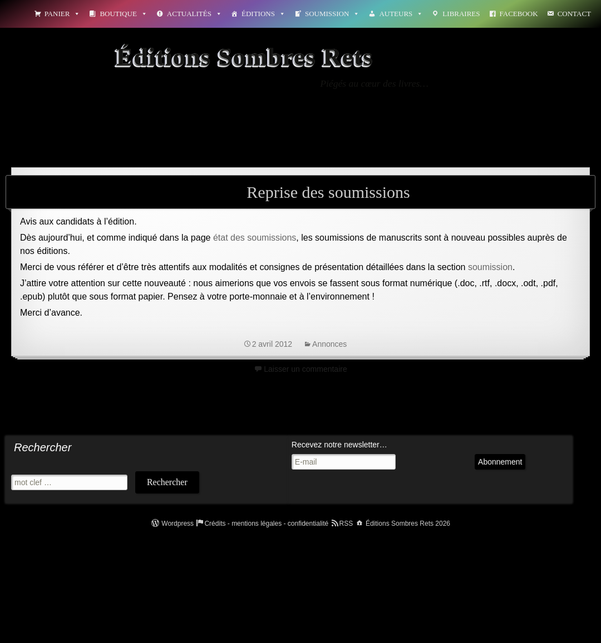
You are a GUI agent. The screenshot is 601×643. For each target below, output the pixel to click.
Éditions (263, 13)
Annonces (329, 344)
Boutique (123, 13)
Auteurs (401, 13)
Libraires (461, 13)
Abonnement (500, 461)
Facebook (519, 13)
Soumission (332, 13)
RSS (346, 523)
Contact (574, 13)
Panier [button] (63, 13)
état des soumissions (254, 237)
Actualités (194, 13)
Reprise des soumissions (328, 192)
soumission (490, 267)
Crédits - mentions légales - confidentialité (266, 523)
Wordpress (177, 523)
